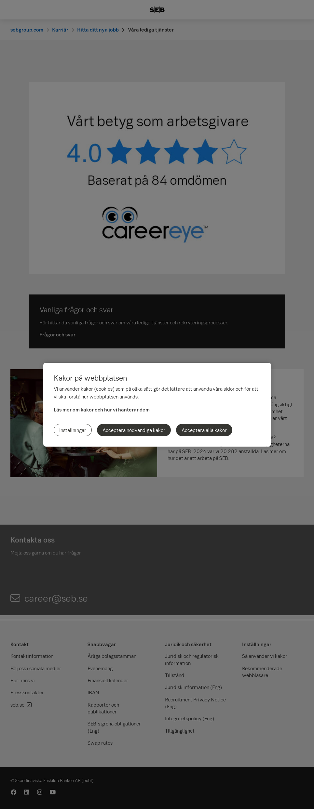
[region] (157, 405)
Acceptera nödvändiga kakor (133, 430)
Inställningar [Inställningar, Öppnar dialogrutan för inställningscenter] (72, 430)
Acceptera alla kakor (204, 430)
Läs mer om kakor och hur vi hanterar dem (102, 409)
